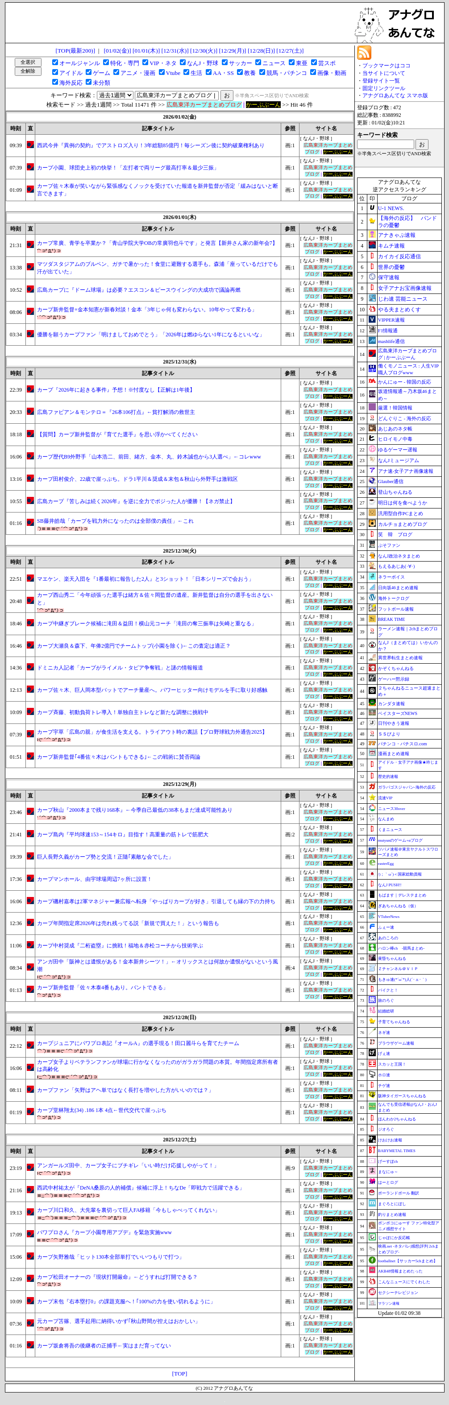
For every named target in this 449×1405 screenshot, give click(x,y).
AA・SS (223, 73)
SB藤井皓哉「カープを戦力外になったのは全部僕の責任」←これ (115, 521)
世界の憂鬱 (391, 267)
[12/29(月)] (232, 50)
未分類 (101, 82)
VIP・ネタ (163, 63)
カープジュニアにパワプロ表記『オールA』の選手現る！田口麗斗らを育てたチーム (138, 1043)
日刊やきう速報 (393, 723)
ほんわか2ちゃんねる (397, 1119)
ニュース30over (391, 808)
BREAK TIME (391, 619)
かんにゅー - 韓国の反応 (404, 381)
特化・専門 (124, 63)
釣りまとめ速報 (392, 1214)
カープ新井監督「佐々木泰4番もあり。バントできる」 (102, 987)
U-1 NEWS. (391, 208)
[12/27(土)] (289, 50)
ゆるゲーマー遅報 (397, 449)
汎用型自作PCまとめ (400, 513)
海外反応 (71, 82)
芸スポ (327, 63)
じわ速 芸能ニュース (403, 299)
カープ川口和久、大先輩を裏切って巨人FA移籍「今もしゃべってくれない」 (128, 1210)
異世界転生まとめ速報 (400, 657)
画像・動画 (331, 73)
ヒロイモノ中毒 (395, 439)
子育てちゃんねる (394, 1022)
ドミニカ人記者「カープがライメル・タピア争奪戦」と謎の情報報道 (120, 668)
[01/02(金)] (117, 50)
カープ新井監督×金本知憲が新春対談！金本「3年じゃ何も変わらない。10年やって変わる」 (147, 309)
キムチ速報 (391, 246)
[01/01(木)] (146, 50)
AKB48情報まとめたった (400, 1271)
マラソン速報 (388, 1304)
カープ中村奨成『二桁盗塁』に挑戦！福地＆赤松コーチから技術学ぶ (120, 945)
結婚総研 (386, 1011)
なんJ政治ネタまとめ (399, 556)
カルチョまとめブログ (402, 524)
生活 (196, 73)
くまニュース (390, 829)
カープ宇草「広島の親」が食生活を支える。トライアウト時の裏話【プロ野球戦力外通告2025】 (152, 732)
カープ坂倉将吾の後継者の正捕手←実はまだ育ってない (104, 1346)
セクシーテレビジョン (398, 1292)
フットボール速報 (396, 609)
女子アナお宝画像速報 (405, 288)
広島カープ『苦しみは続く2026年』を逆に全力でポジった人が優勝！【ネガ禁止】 (136, 501)
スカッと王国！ (392, 1064)
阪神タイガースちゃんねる (402, 1096)
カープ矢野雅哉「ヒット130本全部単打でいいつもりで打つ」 (110, 1257)
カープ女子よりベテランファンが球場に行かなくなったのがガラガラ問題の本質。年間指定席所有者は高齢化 (157, 1066)
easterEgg (386, 863)
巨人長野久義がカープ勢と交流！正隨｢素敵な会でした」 (105, 857)
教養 (250, 73)
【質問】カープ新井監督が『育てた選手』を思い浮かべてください (117, 434)
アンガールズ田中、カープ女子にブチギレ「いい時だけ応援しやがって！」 (128, 1165)
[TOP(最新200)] (76, 50)
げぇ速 (384, 1053)
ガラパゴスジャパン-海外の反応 (407, 787)
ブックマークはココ (386, 65)
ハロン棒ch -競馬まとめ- (401, 948)
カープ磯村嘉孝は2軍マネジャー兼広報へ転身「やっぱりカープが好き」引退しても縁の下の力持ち (156, 901)
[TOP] (179, 1373)
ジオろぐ (386, 1129)
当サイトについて (383, 73)
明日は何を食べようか (402, 502)
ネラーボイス (391, 576)
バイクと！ (388, 990)
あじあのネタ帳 (395, 428)
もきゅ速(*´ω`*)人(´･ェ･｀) (402, 979)
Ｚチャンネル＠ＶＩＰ (398, 969)
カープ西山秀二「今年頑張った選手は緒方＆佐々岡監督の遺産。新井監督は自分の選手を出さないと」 (155, 599)
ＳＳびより (389, 733)
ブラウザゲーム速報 (396, 1043)
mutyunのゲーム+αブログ (400, 840)
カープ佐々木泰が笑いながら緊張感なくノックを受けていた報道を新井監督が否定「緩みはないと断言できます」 (157, 190)
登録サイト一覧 (381, 81)
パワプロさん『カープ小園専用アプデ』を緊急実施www (104, 1232)
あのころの (388, 938)
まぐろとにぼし (392, 1204)
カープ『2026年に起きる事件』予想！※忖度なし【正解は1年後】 (116, 390)
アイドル (71, 73)
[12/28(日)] (261, 50)
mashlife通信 (391, 341)
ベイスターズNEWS (397, 713)
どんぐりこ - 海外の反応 (404, 418)
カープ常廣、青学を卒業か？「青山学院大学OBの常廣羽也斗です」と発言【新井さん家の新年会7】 (157, 243)
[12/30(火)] (203, 50)
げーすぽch (388, 1161)
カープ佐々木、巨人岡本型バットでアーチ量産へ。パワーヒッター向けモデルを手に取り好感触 (152, 690)
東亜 (302, 63)
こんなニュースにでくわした (404, 1282)
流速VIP (385, 798)
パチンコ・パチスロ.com (402, 743)
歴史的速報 (388, 776)
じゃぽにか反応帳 (394, 1238)
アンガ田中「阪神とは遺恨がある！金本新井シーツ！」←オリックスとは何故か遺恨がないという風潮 (157, 965)
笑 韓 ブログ (395, 534)
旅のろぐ (386, 1000)
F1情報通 (388, 330)
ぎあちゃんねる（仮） (398, 906)
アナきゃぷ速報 (397, 235)
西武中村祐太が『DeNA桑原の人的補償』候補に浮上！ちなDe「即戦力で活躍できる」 (141, 1188)
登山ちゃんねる (395, 492)
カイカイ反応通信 (399, 256)
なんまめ (386, 819)
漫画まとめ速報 (393, 753)
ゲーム (101, 73)
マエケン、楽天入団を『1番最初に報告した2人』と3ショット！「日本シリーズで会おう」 (145, 579)
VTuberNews (388, 916)
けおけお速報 (390, 1140)
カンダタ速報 (391, 703)
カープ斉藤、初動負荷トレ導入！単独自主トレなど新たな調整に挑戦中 (122, 712)
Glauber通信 (390, 481)
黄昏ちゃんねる (392, 958)
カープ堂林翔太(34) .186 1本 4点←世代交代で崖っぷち (101, 1110)
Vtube (173, 73)
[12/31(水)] (174, 50)
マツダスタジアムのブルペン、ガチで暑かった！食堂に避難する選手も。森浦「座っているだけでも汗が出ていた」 (157, 268)
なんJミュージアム (398, 460)
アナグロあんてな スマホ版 (395, 95)
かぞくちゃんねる (396, 668)
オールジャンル (79, 63)
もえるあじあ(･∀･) (396, 566)
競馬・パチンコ (286, 73)
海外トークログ (393, 598)
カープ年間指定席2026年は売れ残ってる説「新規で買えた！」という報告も (128, 923)
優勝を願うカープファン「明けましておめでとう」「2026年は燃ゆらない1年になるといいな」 (151, 334)
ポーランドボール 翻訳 (398, 1193)
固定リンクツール (383, 88)
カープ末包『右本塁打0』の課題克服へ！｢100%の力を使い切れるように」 (126, 1301)
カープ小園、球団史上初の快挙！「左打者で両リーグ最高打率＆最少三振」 (128, 168)
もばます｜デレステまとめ (402, 895)
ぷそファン (389, 545)
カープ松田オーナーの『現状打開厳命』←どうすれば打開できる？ (117, 1277)
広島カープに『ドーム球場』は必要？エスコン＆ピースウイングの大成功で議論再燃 (139, 290)
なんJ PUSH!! (390, 885)
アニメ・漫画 (138, 73)
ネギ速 (384, 1032)
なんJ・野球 (202, 63)
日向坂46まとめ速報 (398, 587)
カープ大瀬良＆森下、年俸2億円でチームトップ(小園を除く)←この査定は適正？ (134, 646)
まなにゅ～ (388, 1171)
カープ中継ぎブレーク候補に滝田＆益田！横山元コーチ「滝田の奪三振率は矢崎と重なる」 (147, 623)
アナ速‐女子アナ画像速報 (406, 471)
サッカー (240, 63)
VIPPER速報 (391, 319)
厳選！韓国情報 (395, 407)
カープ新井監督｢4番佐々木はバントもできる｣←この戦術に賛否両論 (118, 757)
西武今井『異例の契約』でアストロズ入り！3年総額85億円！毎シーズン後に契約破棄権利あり (151, 145)
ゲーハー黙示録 (393, 679)
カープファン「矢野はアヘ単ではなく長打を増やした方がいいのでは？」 (125, 1090)
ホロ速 (384, 1075)
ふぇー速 (386, 927)
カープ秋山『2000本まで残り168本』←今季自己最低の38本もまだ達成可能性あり (135, 810)
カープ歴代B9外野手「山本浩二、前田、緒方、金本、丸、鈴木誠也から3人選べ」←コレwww (149, 457)
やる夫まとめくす (399, 309)
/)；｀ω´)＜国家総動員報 (400, 874)
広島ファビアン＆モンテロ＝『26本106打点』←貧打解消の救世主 (116, 412)
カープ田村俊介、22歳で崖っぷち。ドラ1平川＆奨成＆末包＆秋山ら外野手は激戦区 (137, 479)
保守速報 (388, 277)
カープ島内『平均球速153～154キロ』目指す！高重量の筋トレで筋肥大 (122, 834)
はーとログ (388, 1182)
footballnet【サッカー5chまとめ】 (407, 1261)
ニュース (274, 63)
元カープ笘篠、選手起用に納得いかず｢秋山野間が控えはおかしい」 (118, 1321)
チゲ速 (384, 1085)
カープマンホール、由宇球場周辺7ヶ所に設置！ (94, 879)
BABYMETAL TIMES (397, 1151)
